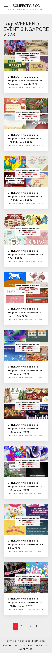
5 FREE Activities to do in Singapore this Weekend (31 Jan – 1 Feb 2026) (25, 312)
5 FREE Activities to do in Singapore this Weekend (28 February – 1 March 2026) (25, 80)
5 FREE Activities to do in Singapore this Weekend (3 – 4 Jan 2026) (25, 544)
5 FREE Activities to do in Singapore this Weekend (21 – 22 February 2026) (25, 138)
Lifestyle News (15, 88)
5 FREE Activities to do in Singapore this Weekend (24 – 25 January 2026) (25, 370)
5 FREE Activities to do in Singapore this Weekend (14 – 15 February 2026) (25, 196)
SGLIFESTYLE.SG (26, 6)
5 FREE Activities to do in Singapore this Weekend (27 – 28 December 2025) (25, 602)
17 (29, 626)
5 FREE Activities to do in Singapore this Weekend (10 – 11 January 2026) (25, 486)
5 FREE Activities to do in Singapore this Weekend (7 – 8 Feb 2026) (25, 254)
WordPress (25, 649)
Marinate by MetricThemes (18, 646)
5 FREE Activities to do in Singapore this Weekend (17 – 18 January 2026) (25, 428)
